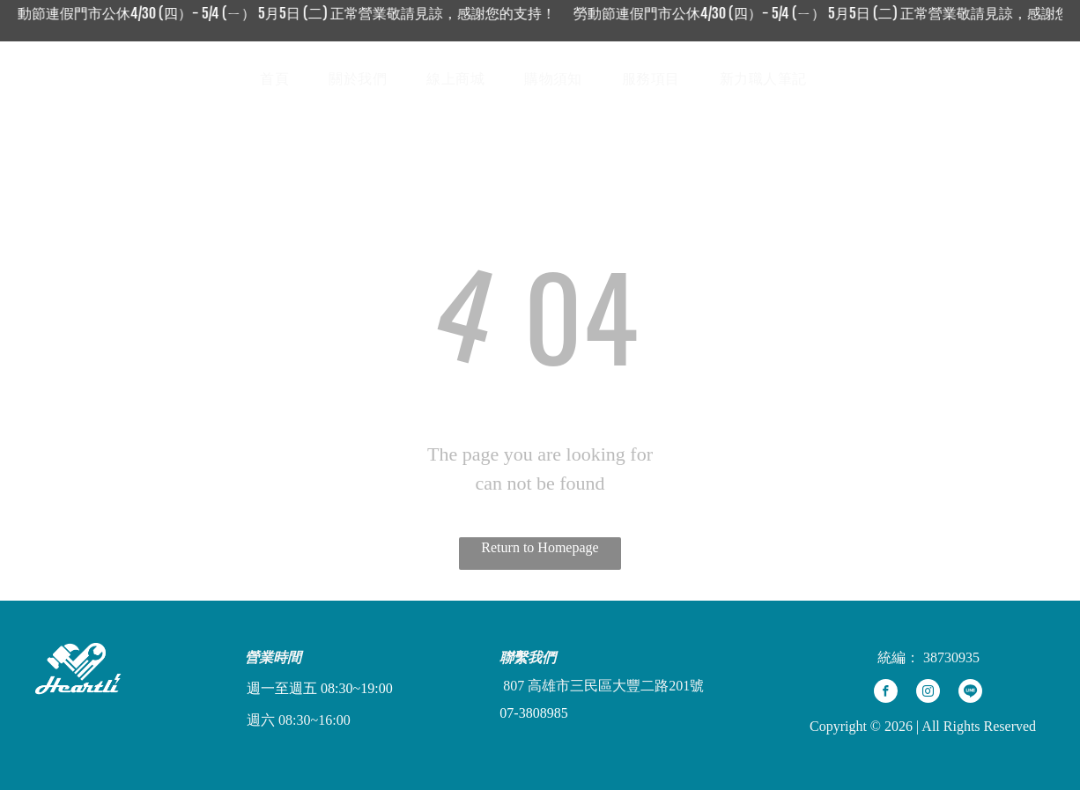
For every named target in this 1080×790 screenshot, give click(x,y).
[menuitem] (281, 79)
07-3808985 (533, 712)
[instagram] (928, 693)
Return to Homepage (539, 547)
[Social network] (960, 79)
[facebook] (886, 693)
